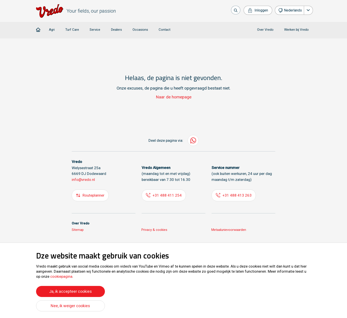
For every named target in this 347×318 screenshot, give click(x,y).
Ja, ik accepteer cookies (70, 291)
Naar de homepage (173, 97)
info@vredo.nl (83, 180)
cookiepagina (61, 276)
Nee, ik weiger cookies (70, 305)
